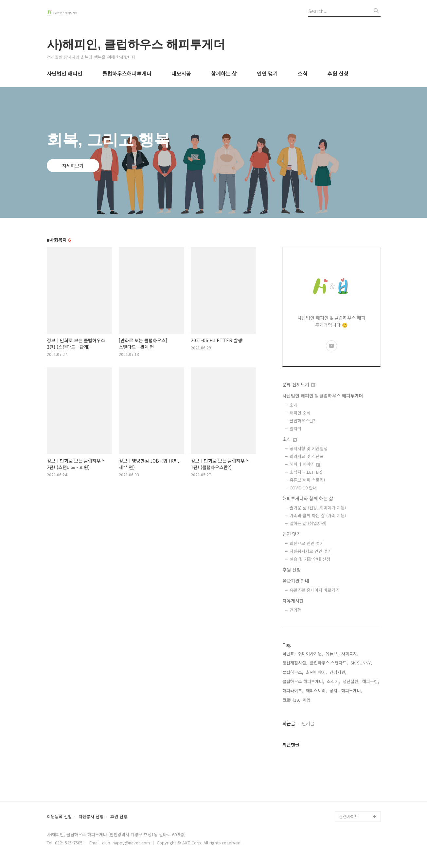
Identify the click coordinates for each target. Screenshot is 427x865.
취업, (307, 700)
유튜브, (332, 653)
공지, (334, 690)
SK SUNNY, (361, 663)
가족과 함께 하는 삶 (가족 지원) (318, 515)
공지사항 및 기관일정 (309, 448)
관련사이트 (349, 816)
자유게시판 (293, 600)
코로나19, (291, 700)
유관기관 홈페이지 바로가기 (314, 590)
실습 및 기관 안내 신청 (310, 559)
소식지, (333, 681)
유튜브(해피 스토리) (307, 480)
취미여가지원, (310, 653)
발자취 (295, 428)
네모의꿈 (181, 73)
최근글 (288, 723)
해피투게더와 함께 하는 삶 (307, 498)
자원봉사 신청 (91, 816)
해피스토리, (316, 690)
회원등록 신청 (59, 816)
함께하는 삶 (224, 73)
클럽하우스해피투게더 (126, 73)
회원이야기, (316, 672)
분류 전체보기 (298, 384)
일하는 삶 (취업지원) (308, 523)
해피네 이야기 (305, 464)
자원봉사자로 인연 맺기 (310, 551)
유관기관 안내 (295, 580)
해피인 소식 (300, 413)
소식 (303, 73)
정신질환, (351, 681)
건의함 (295, 610)
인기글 (308, 723)
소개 (293, 405)
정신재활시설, (294, 663)
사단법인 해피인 (64, 73)
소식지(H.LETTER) (306, 472)
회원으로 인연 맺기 (307, 543)
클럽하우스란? (302, 420)
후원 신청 (338, 73)
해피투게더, (351, 690)
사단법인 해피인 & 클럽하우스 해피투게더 (322, 395)
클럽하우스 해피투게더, (303, 681)
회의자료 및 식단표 (307, 456)
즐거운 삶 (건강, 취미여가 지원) (318, 507)
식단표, (288, 653)
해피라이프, (292, 690)
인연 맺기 (267, 73)
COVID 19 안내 (303, 488)
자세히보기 (72, 165)
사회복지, (349, 653)
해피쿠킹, (370, 681)
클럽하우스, (292, 672)
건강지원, (338, 672)
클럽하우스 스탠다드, (329, 663)
